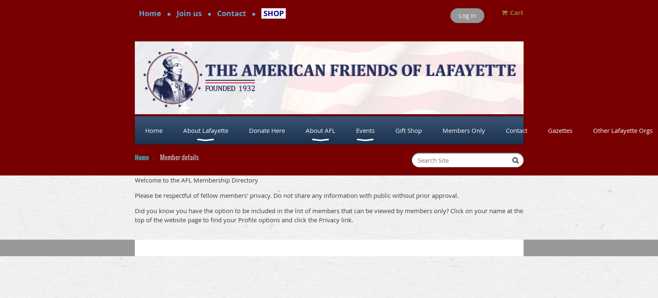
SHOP (273, 13)
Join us (189, 13)
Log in (467, 15)
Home (150, 13)
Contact (231, 13)
